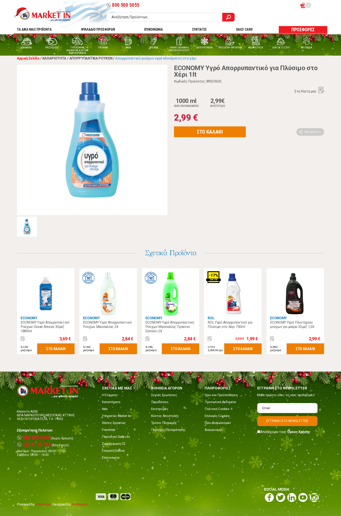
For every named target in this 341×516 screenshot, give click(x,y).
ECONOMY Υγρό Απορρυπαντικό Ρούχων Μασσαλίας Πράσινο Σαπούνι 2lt (169, 326)
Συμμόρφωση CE (113, 444)
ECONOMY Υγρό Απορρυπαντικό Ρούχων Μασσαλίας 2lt (107, 324)
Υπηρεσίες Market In (116, 416)
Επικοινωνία (110, 458)
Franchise (108, 430)
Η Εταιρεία (109, 395)
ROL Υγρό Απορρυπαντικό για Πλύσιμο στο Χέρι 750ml (230, 324)
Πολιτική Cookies (217, 409)
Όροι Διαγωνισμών (218, 423)
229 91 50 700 (34, 445)
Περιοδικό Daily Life (116, 437)
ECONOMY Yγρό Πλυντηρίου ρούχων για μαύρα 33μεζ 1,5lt (292, 324)
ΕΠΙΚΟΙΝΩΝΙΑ (153, 29)
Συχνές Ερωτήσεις (164, 395)
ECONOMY (29, 318)
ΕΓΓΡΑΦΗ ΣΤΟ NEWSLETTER (287, 421)
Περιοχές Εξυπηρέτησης (168, 430)
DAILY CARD (244, 29)
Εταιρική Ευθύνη (113, 451)
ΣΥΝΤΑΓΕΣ (199, 29)
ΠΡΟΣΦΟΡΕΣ (303, 29)
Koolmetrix (79, 504)
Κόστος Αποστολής (165, 416)
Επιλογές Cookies (217, 416)
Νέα (104, 409)
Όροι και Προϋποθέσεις (221, 395)
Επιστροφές (159, 409)
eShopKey (42, 504)
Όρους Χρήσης (298, 432)
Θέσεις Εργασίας (113, 423)
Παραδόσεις (160, 402)
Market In (46, 14)
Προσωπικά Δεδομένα (220, 402)
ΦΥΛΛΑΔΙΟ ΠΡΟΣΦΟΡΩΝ (98, 29)
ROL (211, 318)
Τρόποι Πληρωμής (164, 423)
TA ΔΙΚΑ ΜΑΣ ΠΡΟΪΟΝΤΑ (34, 29)
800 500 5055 (122, 5)
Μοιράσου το (313, 131)
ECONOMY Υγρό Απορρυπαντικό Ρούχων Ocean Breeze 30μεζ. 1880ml (45, 326)
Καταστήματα (111, 402)
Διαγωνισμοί (213, 430)
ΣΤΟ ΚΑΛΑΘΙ (210, 132)
